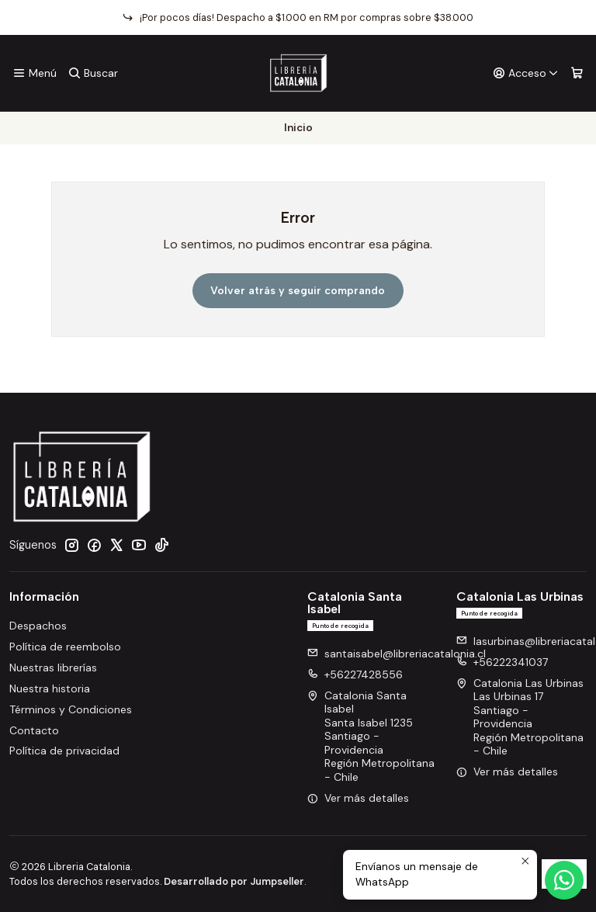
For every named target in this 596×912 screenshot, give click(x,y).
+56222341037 (502, 662)
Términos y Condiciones (70, 709)
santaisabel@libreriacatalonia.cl (396, 654)
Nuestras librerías (53, 667)
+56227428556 (355, 674)
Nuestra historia (49, 688)
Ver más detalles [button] (358, 798)
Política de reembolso (65, 647)
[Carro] (577, 73)
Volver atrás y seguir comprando (297, 290)
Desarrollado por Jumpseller (234, 881)
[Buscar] (92, 73)
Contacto (34, 730)
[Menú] (34, 73)
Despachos (38, 626)
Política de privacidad (64, 751)
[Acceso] (526, 73)
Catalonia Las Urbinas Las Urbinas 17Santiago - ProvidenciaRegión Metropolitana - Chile (520, 717)
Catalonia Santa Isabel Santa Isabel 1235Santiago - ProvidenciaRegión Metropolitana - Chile (371, 736)
